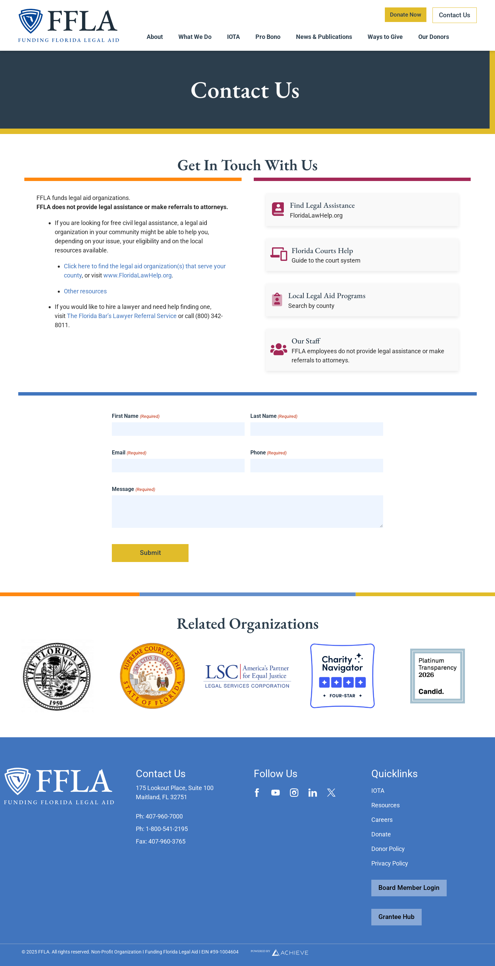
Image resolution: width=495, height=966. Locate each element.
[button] (159, 816)
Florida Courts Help (324, 253)
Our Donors (433, 36)
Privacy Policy (389, 863)
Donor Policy (388, 848)
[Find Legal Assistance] (278, 213)
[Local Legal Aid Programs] (277, 303)
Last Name (273, 419)
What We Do (195, 36)
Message (133, 492)
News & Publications (324, 36)
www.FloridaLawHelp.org (137, 278)
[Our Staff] (279, 353)
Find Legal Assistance (324, 208)
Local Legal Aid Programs (329, 298)
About (155, 36)
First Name (135, 419)
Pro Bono (267, 36)
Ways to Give (385, 36)
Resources (385, 805)
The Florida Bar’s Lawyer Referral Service (122, 318)
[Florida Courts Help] (279, 258)
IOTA (233, 36)
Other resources (85, 294)
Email (129, 455)
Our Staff (307, 343)
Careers (382, 819)
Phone (268, 455)
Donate (381, 834)
